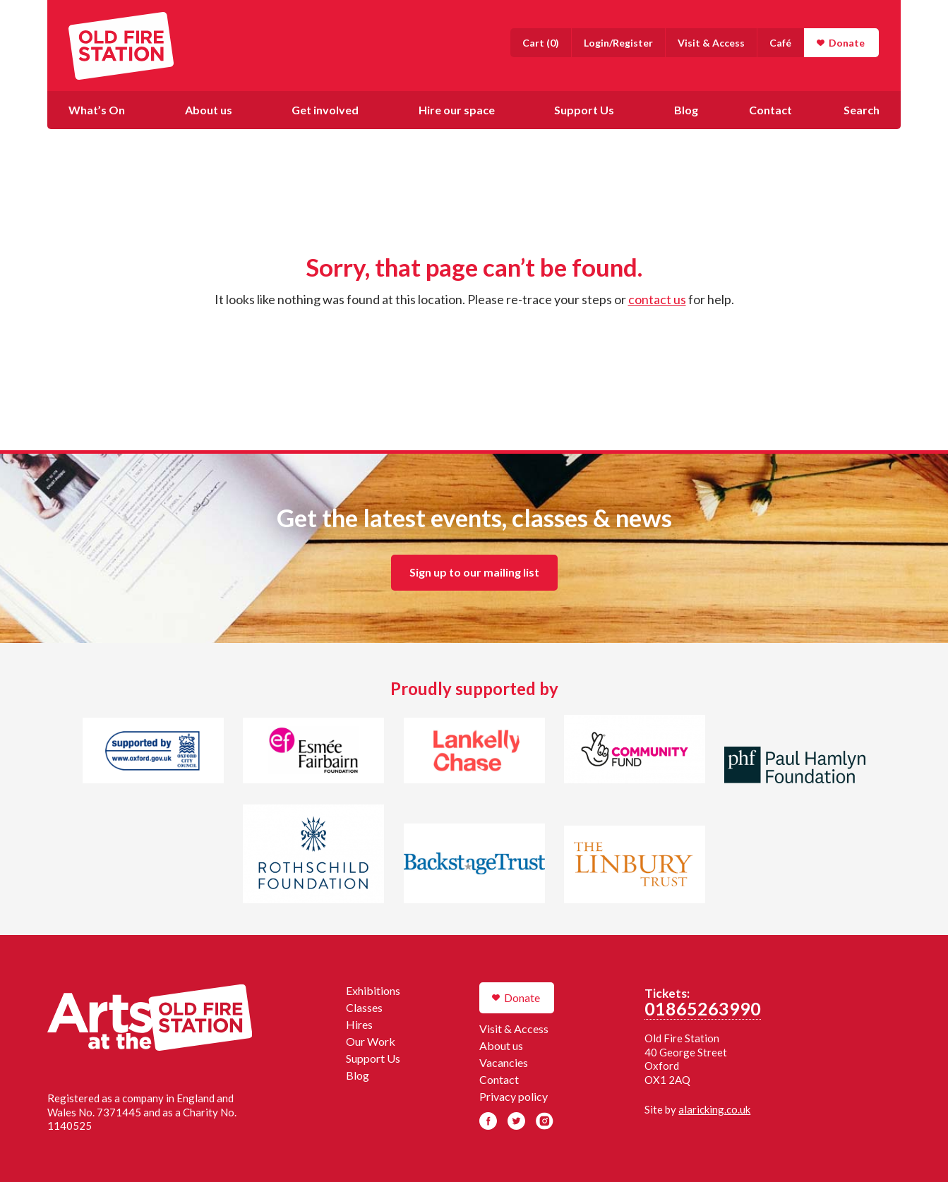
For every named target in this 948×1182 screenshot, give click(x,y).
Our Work (370, 1041)
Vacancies (503, 1062)
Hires (359, 1024)
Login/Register (618, 43)
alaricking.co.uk (714, 1109)
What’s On (96, 109)
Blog (686, 109)
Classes (364, 1007)
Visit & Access (711, 43)
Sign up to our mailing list (474, 572)
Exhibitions (373, 990)
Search (862, 109)
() (540, 43)
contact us (657, 299)
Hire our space (457, 109)
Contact (770, 109)
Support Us (584, 109)
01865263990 (702, 1008)
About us (208, 109)
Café (780, 43)
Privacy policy (513, 1096)
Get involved (325, 109)
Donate (847, 43)
